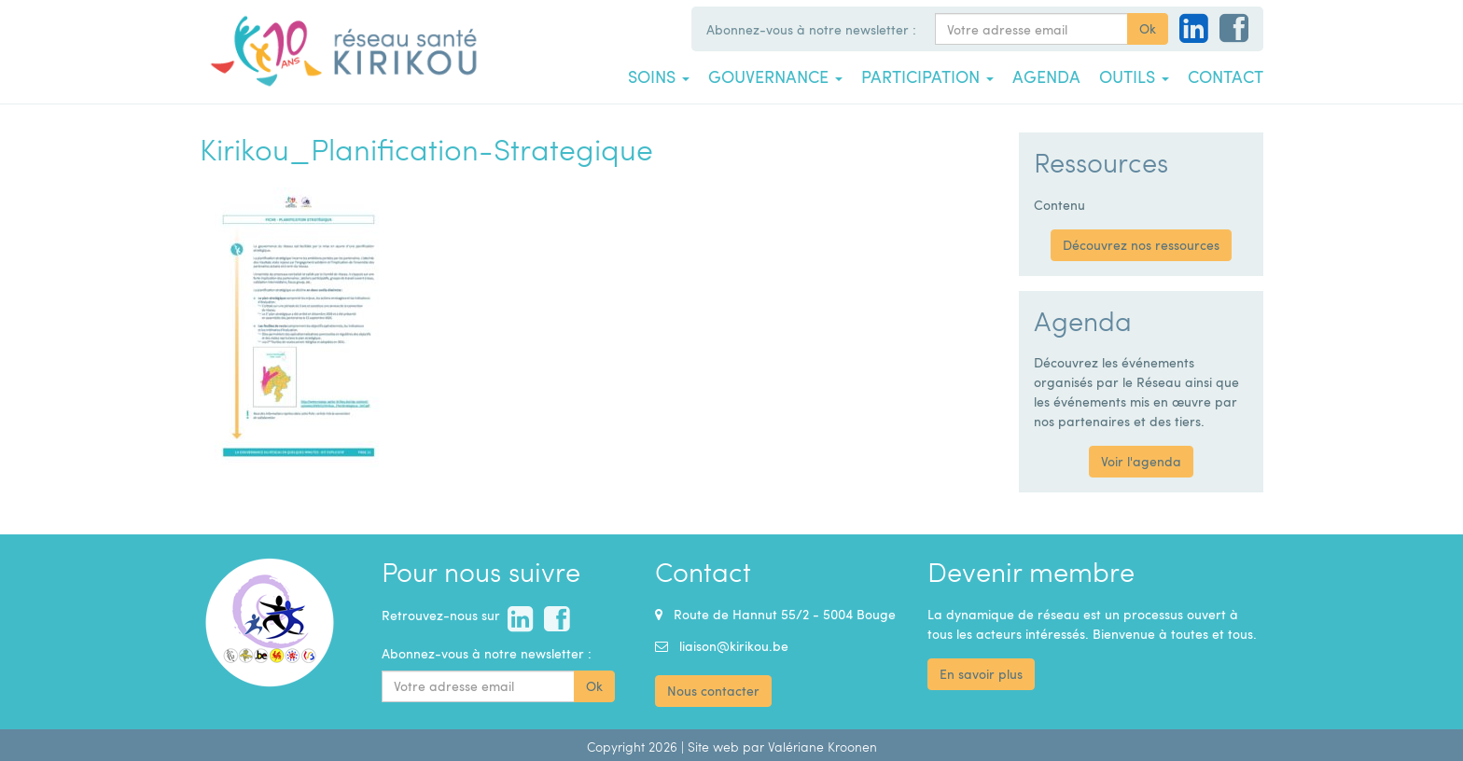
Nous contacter (713, 690)
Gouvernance (775, 76)
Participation (927, 76)
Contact (1225, 76)
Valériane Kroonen (822, 746)
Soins (659, 76)
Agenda (1046, 76)
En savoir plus (981, 674)
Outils (1134, 76)
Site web (713, 746)
